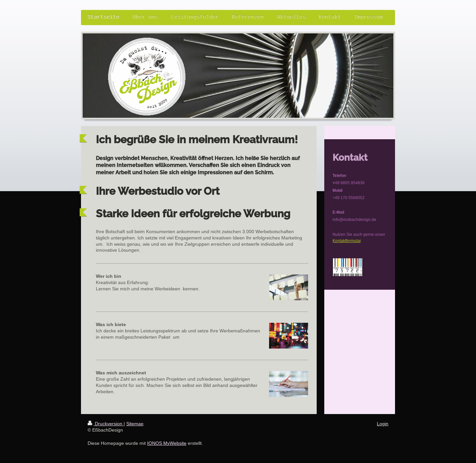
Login (382, 423)
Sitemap (134, 423)
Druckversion (106, 423)
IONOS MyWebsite (166, 443)
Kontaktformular (347, 240)
